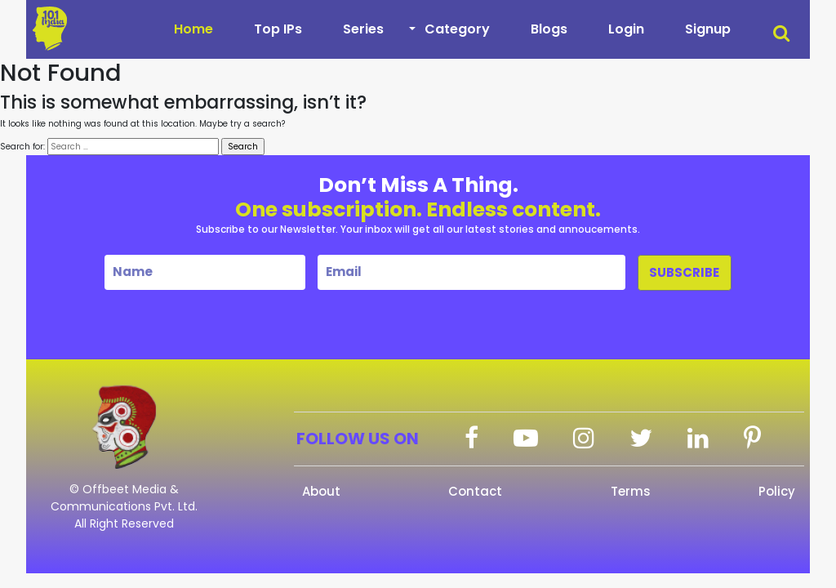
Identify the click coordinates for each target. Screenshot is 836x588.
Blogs (549, 29)
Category (457, 29)
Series (363, 29)
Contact (475, 491)
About (321, 491)
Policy (776, 491)
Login (626, 29)
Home (193, 29)
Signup (708, 29)
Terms (631, 491)
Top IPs (278, 29)
